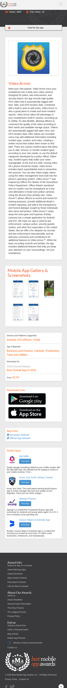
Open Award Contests (17, 578)
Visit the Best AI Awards (17, 586)
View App (25, 461)
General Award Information (19, 604)
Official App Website (18, 438)
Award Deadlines (14, 600)
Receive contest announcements (24, 643)
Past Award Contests (16, 582)
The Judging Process (16, 612)
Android (11, 339)
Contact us (12, 647)
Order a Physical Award (17, 630)
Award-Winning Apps (16, 570)
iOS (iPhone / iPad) (28, 339)
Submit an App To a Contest (19, 565)
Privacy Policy (13, 616)
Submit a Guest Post (16, 625)
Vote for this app (35, 27)
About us (11, 595)
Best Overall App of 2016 (21, 370)
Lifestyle (39, 350)
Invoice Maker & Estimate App (34, 520)
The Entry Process (15, 608)
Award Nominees (14, 574)
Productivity (52, 350)
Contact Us (24, 679)
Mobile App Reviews (16, 638)
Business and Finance (20, 350)
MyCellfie (24, 456)
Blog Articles (12, 634)
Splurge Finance (27, 498)
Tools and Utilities (17, 354)
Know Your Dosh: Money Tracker (36, 477)
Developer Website (18, 435)
